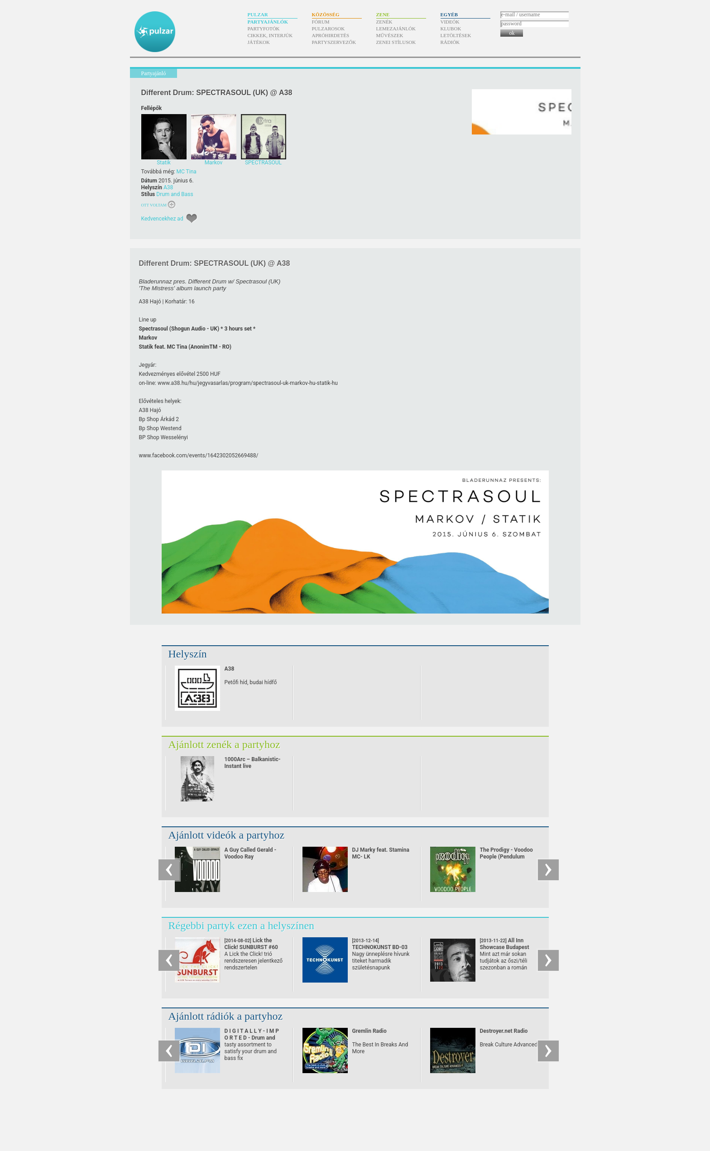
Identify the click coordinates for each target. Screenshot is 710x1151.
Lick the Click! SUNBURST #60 (251, 947)
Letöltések (456, 35)
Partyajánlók (268, 21)
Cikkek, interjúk (270, 35)
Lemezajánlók (396, 28)
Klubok (451, 28)
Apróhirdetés (331, 35)
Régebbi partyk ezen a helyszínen (241, 925)
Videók (450, 21)
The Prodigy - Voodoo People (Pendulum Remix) (506, 857)
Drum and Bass (174, 194)
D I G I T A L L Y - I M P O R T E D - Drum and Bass (252, 1038)
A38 (168, 187)
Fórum (321, 21)
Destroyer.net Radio (504, 1031)
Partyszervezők (334, 42)
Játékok (259, 42)
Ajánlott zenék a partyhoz (224, 744)
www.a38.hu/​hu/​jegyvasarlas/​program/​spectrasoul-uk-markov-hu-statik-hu (248, 383)
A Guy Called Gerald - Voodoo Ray (251, 853)
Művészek (389, 35)
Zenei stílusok (396, 42)
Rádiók (450, 42)
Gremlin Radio (369, 1031)
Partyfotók (264, 28)
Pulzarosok (328, 28)
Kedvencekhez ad (162, 219)
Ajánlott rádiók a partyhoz (225, 1016)
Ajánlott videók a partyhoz (226, 835)
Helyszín (187, 654)
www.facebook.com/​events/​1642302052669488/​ (199, 455)
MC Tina (187, 171)
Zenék (384, 21)
